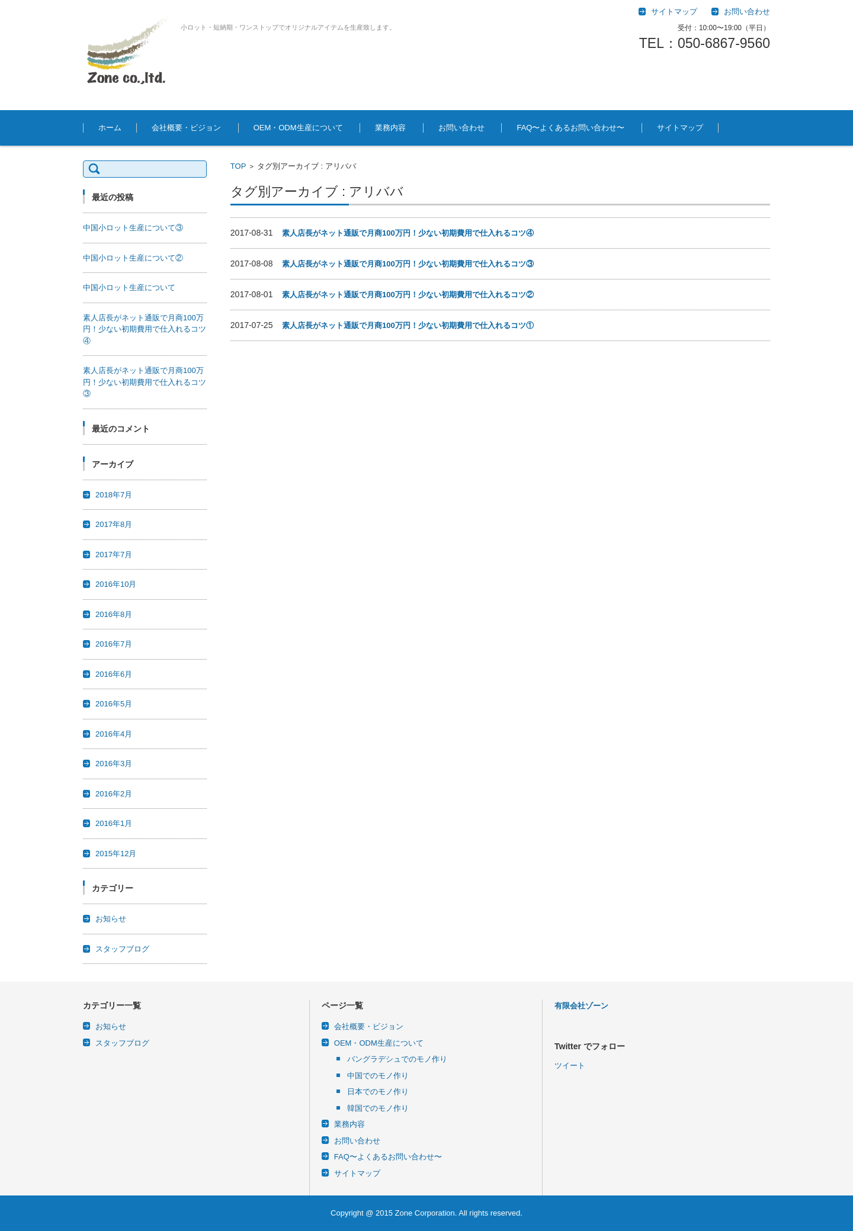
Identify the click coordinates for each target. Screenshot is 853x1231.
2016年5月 (113, 703)
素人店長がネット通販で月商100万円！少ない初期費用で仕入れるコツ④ (408, 233)
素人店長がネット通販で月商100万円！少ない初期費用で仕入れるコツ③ (408, 263)
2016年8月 (113, 614)
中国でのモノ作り (378, 1075)
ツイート (569, 1136)
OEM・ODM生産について (298, 127)
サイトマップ (680, 127)
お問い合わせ (461, 127)
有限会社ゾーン (581, 1005)
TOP (238, 166)
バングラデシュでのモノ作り (397, 1059)
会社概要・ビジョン (186, 127)
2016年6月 (113, 674)
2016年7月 (113, 643)
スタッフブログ (122, 948)
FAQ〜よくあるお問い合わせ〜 (570, 127)
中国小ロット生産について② (133, 257)
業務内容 (390, 127)
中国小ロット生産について (129, 287)
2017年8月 (113, 524)
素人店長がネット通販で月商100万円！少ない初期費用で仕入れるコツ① (408, 325)
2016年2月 (113, 793)
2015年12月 (115, 853)
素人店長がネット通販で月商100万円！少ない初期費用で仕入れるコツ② (408, 294)
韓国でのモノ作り (378, 1108)
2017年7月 (113, 554)
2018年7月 (113, 494)
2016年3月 (113, 763)
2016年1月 (113, 823)
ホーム (109, 127)
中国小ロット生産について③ (133, 227)
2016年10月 (115, 584)
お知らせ (110, 918)
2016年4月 (113, 733)
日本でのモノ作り (378, 1091)
